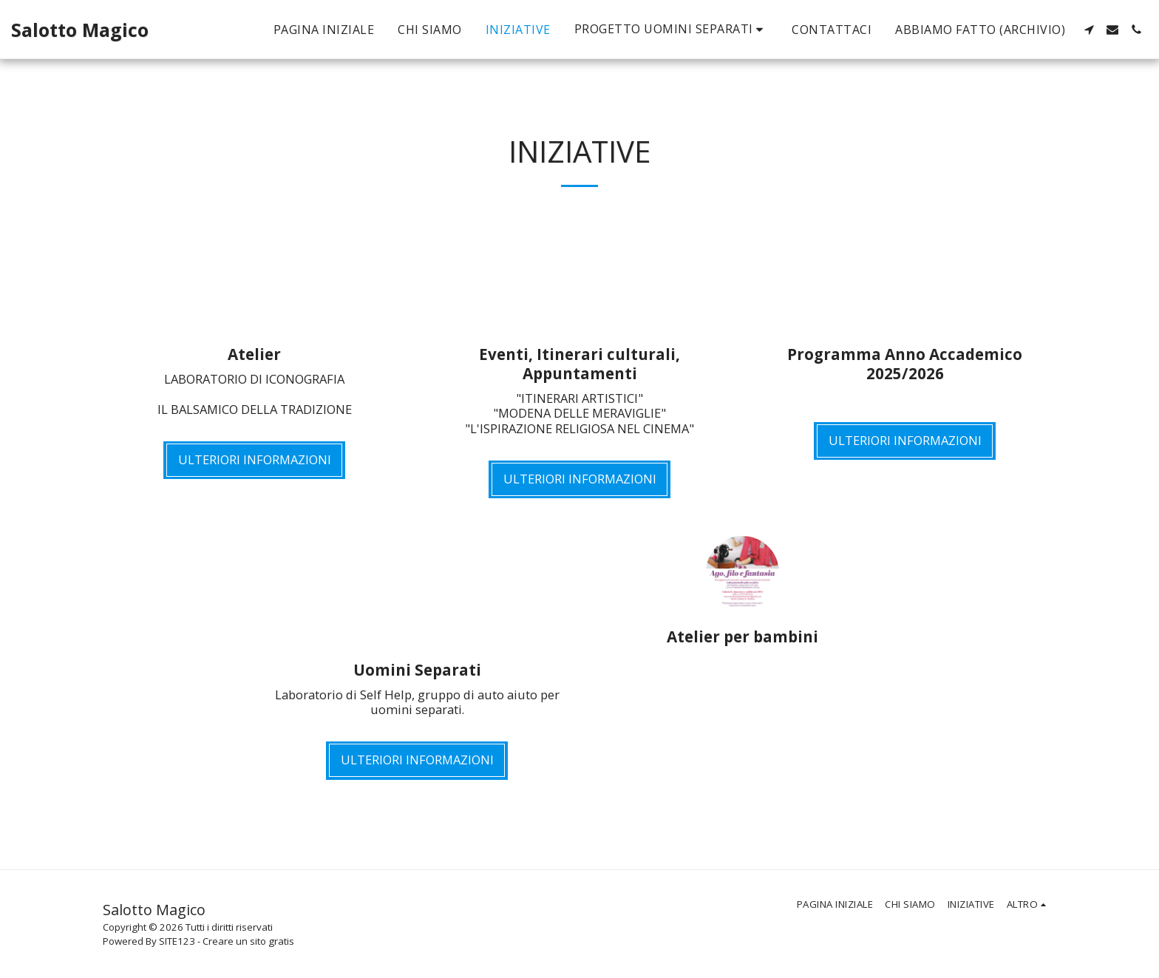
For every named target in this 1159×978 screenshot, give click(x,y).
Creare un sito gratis (248, 941)
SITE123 (177, 941)
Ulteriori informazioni (254, 459)
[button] (671, 29)
